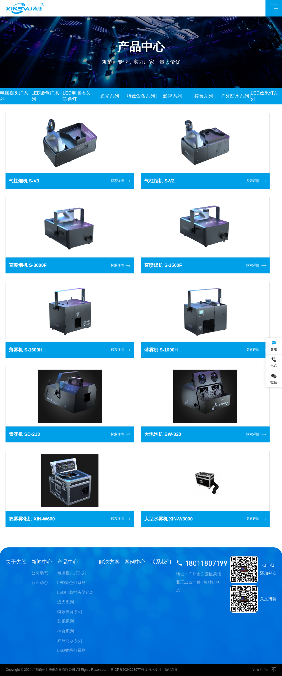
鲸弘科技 (171, 670)
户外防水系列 (69, 641)
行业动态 (39, 582)
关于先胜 (16, 562)
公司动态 (39, 573)
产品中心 (67, 562)
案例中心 (134, 562)
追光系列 (65, 602)
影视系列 (65, 621)
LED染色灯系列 (71, 582)
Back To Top (264, 670)
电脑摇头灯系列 (71, 573)
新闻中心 (41, 562)
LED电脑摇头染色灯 (75, 592)
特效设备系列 (69, 611)
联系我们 (160, 562)
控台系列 (65, 631)
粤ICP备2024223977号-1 (128, 670)
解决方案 (109, 562)
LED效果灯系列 (71, 650)
